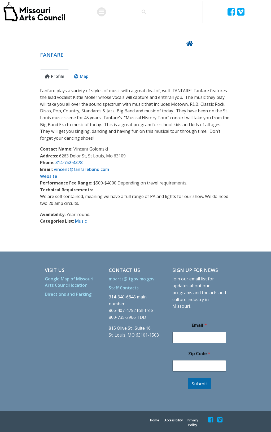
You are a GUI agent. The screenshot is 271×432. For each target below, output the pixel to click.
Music (81, 220)
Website (48, 175)
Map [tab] (81, 75)
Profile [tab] (54, 75)
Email (199, 324)
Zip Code (199, 352)
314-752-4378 (68, 162)
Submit (199, 383)
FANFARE (51, 54)
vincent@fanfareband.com (81, 168)
